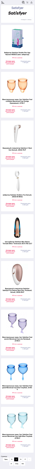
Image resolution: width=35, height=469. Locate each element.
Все (23, 463)
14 (11, 459)
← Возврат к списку (25, 19)
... (29, 459)
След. (17, 463)
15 (16, 459)
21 (11, 463)
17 (25, 459)
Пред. (6, 459)
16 (20, 459)
